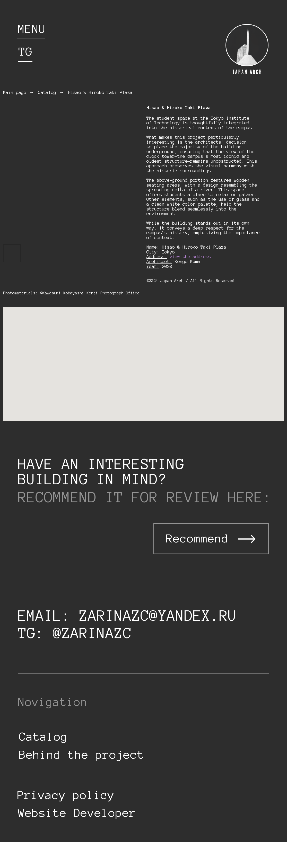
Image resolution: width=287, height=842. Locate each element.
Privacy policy (66, 795)
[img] (246, 49)
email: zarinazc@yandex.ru (127, 616)
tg (25, 51)
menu (32, 29)
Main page (14, 92)
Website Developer (77, 812)
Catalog (47, 92)
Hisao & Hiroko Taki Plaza (100, 92)
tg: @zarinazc (75, 633)
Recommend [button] (197, 538)
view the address (190, 256)
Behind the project (81, 754)
